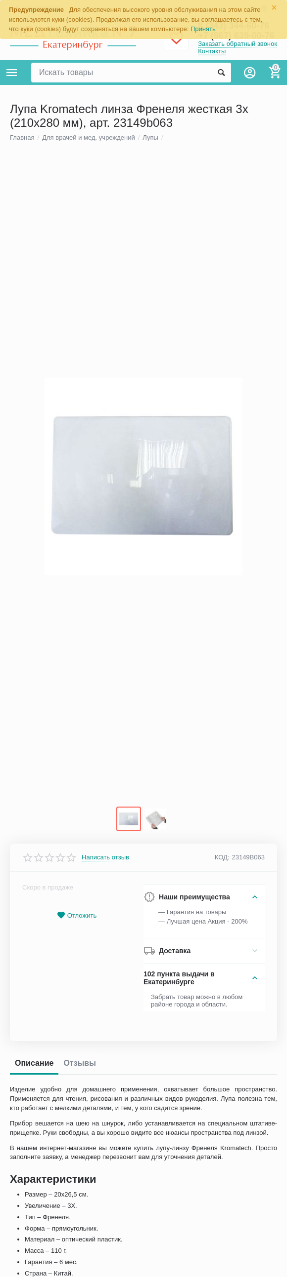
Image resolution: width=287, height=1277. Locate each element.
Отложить (76, 918)
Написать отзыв (105, 859)
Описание (34, 1066)
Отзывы (79, 1066)
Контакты (212, 51)
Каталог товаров (12, 72)
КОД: (222, 860)
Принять (203, 29)
